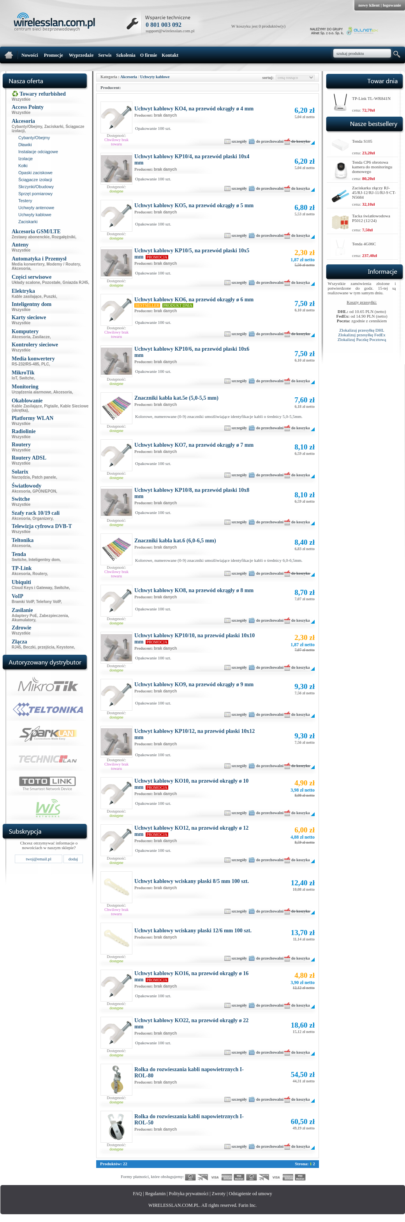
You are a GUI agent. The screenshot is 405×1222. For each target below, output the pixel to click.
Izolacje (25, 158)
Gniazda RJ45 (75, 282)
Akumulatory (23, 620)
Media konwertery (28, 264)
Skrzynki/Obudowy (36, 186)
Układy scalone (26, 282)
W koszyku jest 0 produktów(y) (258, 26)
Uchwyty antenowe (36, 207)
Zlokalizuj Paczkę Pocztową (362, 339)
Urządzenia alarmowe (31, 392)
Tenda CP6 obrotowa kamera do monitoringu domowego (372, 167)
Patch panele (44, 477)
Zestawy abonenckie (30, 237)
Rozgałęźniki (64, 237)
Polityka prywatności (189, 1193)
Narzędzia (21, 477)
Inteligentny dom (44, 560)
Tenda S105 (362, 141)
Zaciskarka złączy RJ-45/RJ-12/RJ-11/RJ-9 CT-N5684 (374, 192)
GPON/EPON (44, 491)
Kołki (23, 165)
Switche (26, 378)
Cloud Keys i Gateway (32, 588)
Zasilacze (40, 337)
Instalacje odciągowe (38, 151)
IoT (14, 378)
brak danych (165, 115)
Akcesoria (21, 268)
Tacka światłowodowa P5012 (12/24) (371, 218)
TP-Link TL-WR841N (371, 98)
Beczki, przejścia (38, 647)
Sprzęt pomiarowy (35, 193)
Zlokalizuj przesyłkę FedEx (362, 334)
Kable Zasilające (27, 406)
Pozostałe (51, 282)
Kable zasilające (27, 296)
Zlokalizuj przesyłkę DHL (361, 330)
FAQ (137, 1193)
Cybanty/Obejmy (27, 126)
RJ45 (16, 647)
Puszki (50, 296)
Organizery (42, 518)
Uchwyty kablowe (34, 214)
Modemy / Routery (63, 264)
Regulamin (155, 1193)
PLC (45, 364)
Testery (25, 200)
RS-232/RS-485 (25, 364)
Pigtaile (51, 406)
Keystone (65, 647)
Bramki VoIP (23, 602)
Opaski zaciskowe (35, 172)
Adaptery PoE (24, 616)
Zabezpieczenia (53, 616)
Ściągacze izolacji (35, 179)
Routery (39, 574)
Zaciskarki (53, 126)
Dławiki (25, 144)
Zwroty (218, 1193)
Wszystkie (21, 99)
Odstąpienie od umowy (250, 1193)
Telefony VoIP (48, 602)
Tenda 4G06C (364, 243)
